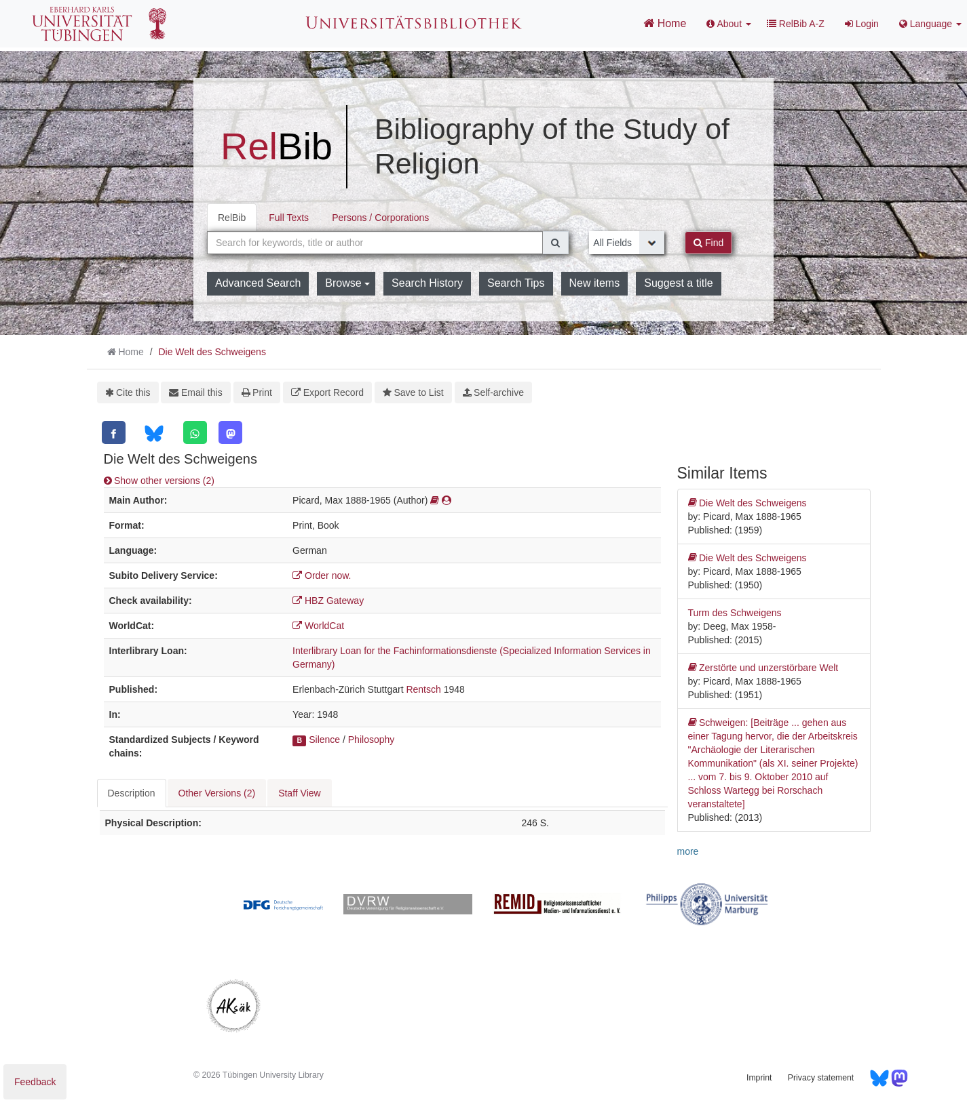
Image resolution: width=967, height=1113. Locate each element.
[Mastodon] (230, 432)
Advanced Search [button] (258, 283)
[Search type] (626, 242)
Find (708, 242)
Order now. (321, 575)
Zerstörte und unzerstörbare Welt (763, 667)
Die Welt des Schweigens (211, 351)
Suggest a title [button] (678, 283)
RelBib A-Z (795, 23)
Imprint (759, 1077)
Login (862, 23)
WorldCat (318, 625)
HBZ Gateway (328, 600)
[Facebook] (114, 432)
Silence (324, 739)
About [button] (728, 23)
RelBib (232, 217)
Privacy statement (821, 1077)
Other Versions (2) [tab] (217, 793)
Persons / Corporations (380, 217)
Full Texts (289, 217)
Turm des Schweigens (735, 612)
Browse (347, 283)
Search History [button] (427, 283)
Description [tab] (131, 793)
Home (664, 23)
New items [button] (594, 283)
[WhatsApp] (195, 432)
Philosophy (371, 739)
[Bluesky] (153, 433)
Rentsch (423, 689)
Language (930, 23)
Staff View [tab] (299, 793)
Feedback (35, 1081)
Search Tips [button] (515, 283)
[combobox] (375, 242)
